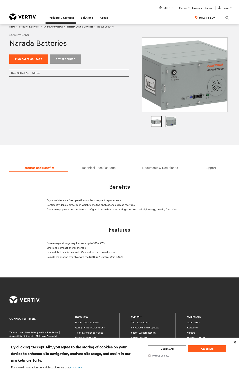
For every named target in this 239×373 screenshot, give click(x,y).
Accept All (207, 348)
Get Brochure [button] (65, 59)
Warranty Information (86, 337)
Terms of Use (16, 332)
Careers (191, 332)
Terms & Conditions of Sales (89, 332)
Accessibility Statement (21, 335)
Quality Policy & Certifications (90, 327)
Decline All (167, 348)
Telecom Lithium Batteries (80, 26)
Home (12, 26)
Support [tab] (210, 167)
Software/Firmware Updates (145, 327)
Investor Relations (196, 337)
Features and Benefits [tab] (39, 167)
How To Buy (207, 17)
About (104, 17)
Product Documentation (87, 322)
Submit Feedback (139, 337)
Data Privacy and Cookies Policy (41, 332)
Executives (192, 327)
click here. (76, 367)
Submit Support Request (143, 332)
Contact (208, 7)
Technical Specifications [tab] (98, 167)
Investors (197, 7)
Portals (183, 7)
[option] (185, 74)
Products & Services (61, 17)
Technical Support (140, 322)
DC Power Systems (53, 26)
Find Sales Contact (28, 59)
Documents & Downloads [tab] (160, 167)
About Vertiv (193, 322)
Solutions (87, 17)
